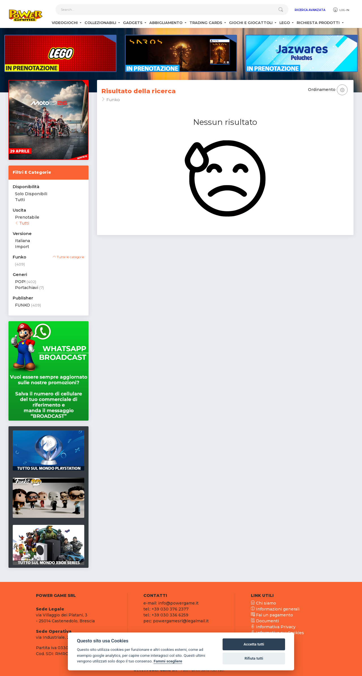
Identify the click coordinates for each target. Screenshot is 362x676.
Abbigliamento (166, 23)
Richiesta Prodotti (319, 23)
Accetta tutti (254, 644)
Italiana (22, 240)
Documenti (265, 620)
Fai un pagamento (272, 615)
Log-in (341, 10)
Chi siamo (263, 603)
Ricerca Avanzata (310, 10)
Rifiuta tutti (254, 658)
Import (22, 246)
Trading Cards (206, 23)
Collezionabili (101, 23)
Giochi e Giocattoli (251, 23)
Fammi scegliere (168, 661)
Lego (285, 23)
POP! (20, 281)
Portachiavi (26, 287)
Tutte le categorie (68, 257)
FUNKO (22, 305)
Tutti (20, 199)
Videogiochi (65, 23)
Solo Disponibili (31, 193)
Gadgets (133, 23)
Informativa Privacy (273, 626)
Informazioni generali (275, 609)
